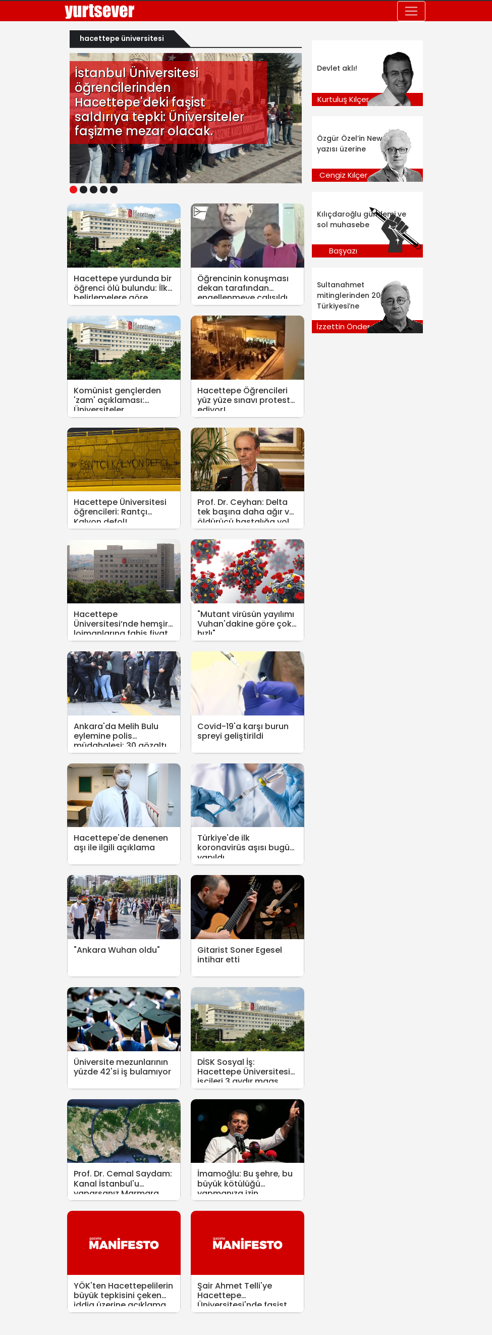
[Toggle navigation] (411, 11)
